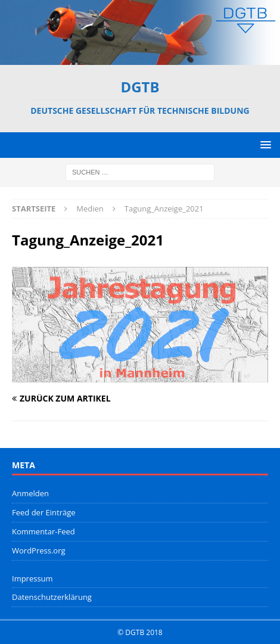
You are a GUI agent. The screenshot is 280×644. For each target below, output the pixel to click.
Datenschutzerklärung (52, 597)
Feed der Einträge (44, 512)
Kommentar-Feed (43, 531)
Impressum (32, 578)
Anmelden (30, 493)
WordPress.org (39, 550)
